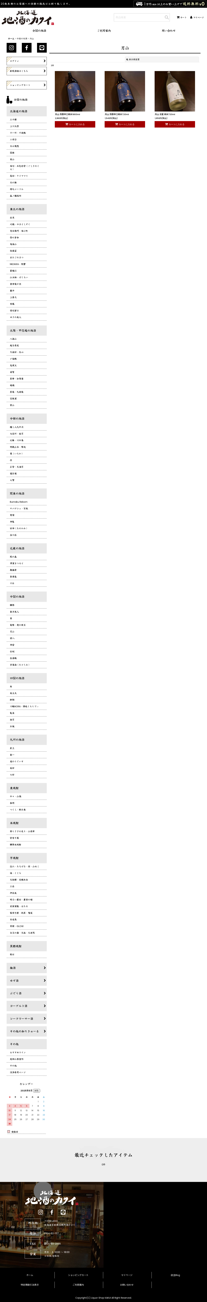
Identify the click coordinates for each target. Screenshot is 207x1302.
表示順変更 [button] (133, 59)
